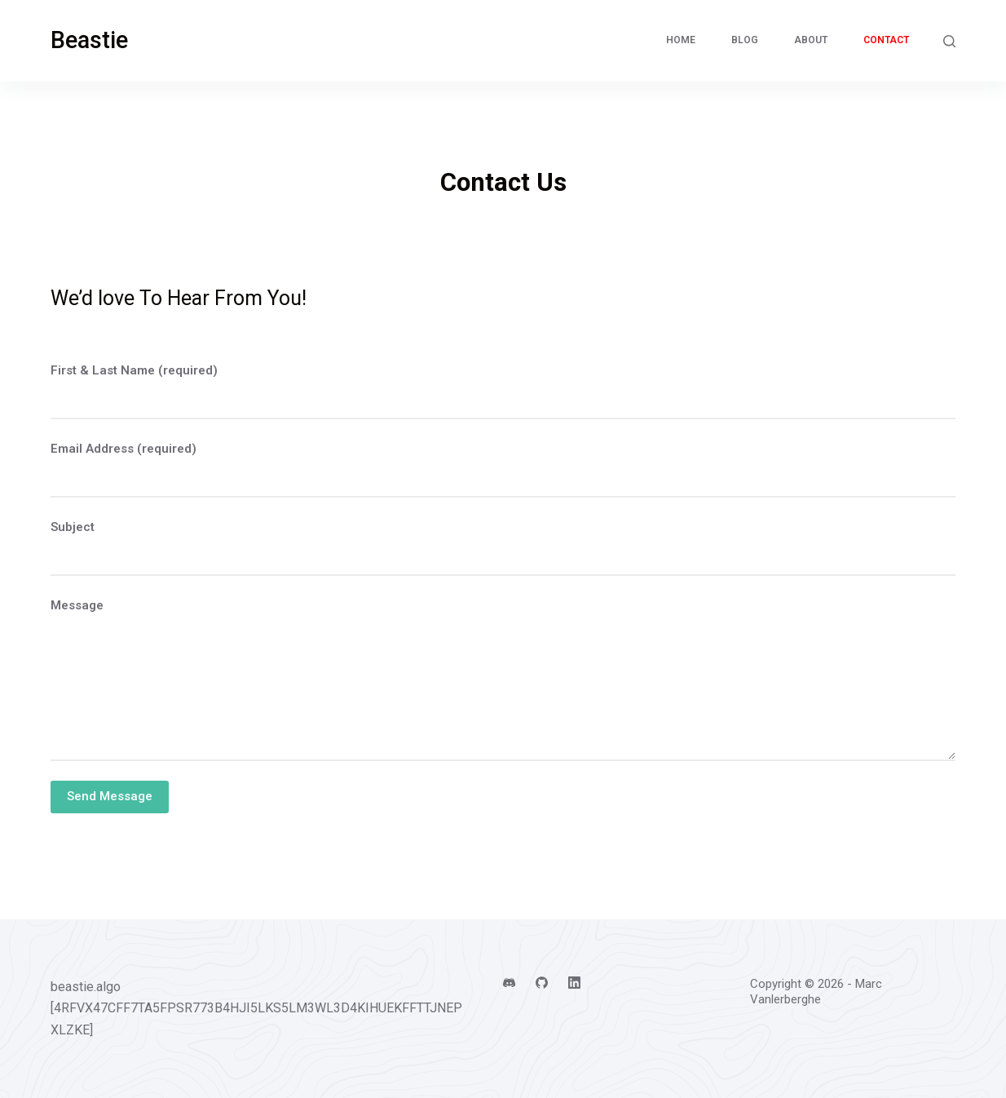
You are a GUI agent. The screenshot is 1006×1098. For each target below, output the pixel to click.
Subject (73, 527)
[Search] (949, 41)
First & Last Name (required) (134, 370)
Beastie (89, 40)
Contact (886, 40)
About (810, 40)
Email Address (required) (123, 448)
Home (680, 40)
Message (77, 605)
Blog (744, 40)
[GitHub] (542, 982)
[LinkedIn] (574, 982)
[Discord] (509, 982)
